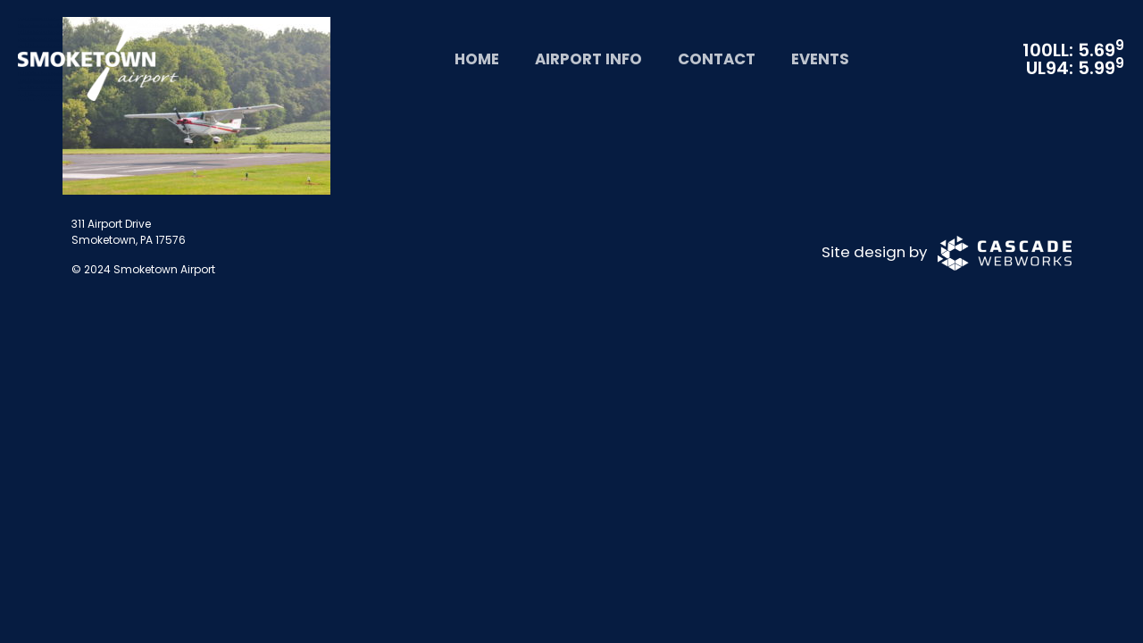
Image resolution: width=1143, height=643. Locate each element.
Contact (716, 59)
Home (477, 59)
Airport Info (588, 59)
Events (820, 59)
